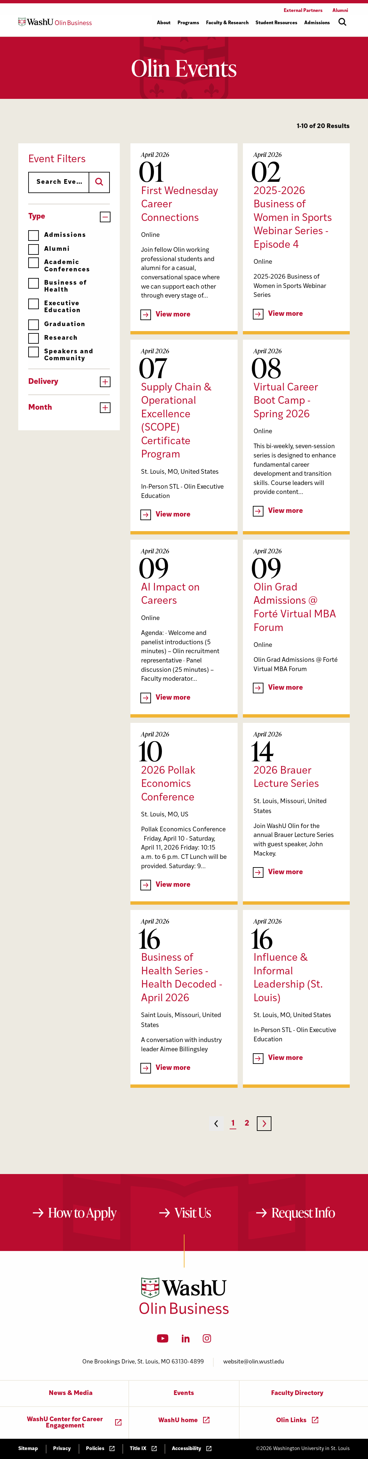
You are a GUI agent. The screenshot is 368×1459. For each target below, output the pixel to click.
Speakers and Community (61, 355)
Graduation (57, 324)
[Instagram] (207, 1340)
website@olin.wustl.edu (253, 1362)
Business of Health (57, 286)
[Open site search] (342, 22)
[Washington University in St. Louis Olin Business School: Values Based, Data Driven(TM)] (184, 1312)
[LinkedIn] (186, 1340)
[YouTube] (163, 1340)
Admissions (57, 235)
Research (53, 338)
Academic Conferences (59, 266)
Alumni (49, 249)
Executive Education (54, 307)
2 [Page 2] (247, 1124)
